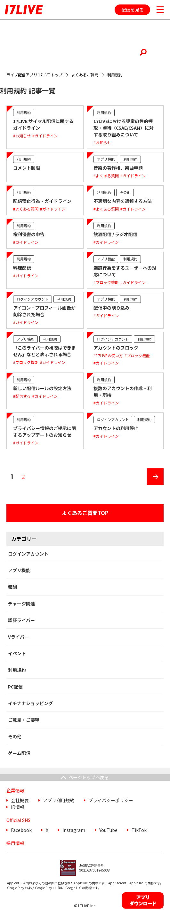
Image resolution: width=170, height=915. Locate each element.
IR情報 (17, 807)
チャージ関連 (21, 603)
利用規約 (24, 112)
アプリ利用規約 (58, 800)
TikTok (139, 830)
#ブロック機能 (106, 282)
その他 (125, 192)
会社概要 (20, 800)
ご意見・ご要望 (23, 720)
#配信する (22, 396)
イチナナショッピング (30, 703)
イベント (17, 653)
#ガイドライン (45, 135)
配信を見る (132, 9)
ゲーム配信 (19, 753)
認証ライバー (21, 620)
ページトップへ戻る (89, 777)
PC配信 (15, 686)
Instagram (73, 830)
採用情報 (15, 843)
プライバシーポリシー (110, 800)
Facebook (21, 830)
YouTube (108, 830)
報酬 (12, 587)
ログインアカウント (32, 299)
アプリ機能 (106, 159)
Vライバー (18, 637)
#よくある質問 (106, 175)
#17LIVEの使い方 (108, 355)
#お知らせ (22, 135)
